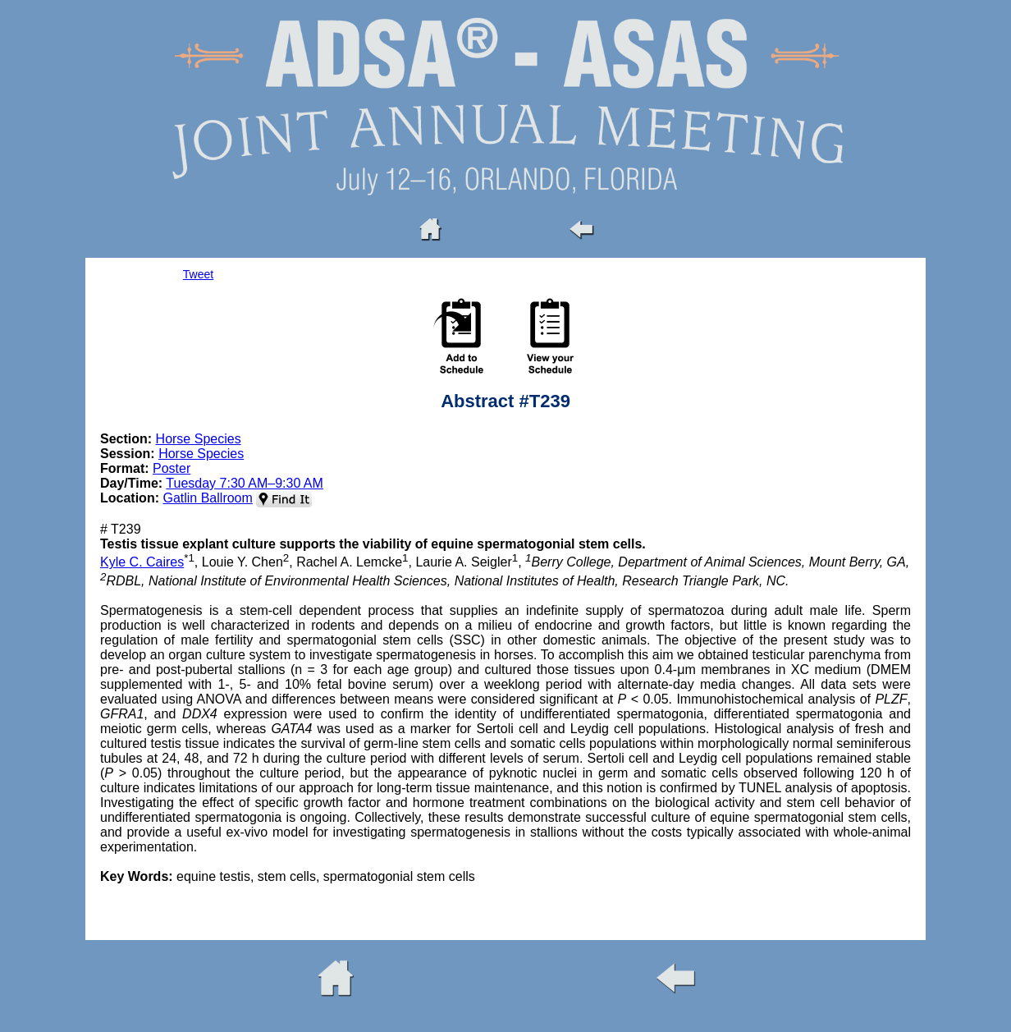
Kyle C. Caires (142, 562)
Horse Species (198, 439)
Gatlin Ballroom (207, 498)
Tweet (198, 274)
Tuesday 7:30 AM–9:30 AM (244, 483)
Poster (171, 468)
